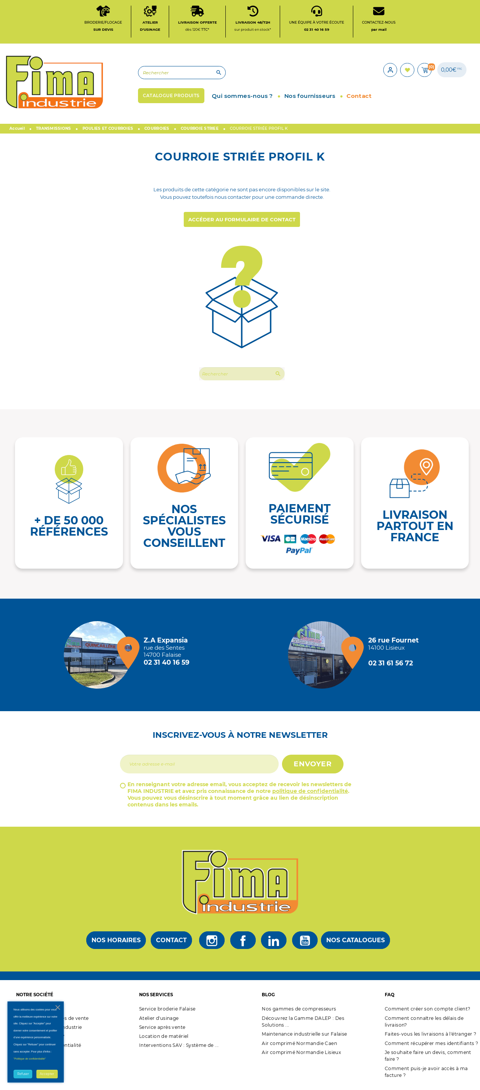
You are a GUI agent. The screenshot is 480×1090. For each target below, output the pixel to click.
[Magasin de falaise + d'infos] (99, 658)
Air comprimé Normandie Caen (299, 1046)
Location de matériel (164, 1039)
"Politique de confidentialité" (30, 1058)
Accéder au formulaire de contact (242, 223)
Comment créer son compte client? (428, 1012)
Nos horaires (116, 943)
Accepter (47, 1074)
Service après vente (162, 1030)
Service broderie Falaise (167, 1012)
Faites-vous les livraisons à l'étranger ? (430, 1037)
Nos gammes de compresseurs (299, 1012)
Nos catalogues (355, 943)
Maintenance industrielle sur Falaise (304, 1037)
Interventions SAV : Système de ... (179, 1048)
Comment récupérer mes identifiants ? (431, 1046)
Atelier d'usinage (159, 1021)
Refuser (23, 1074)
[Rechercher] (167, 74)
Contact (171, 943)
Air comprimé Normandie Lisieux (301, 1055)
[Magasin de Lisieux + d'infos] (323, 658)
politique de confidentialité (310, 794)
